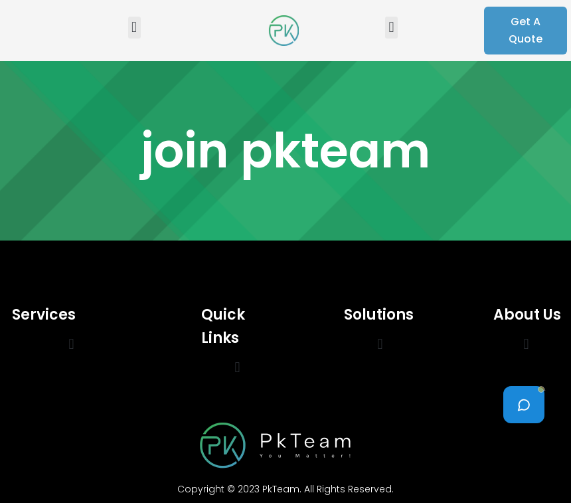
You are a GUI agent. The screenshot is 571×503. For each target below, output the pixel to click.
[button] (134, 28)
